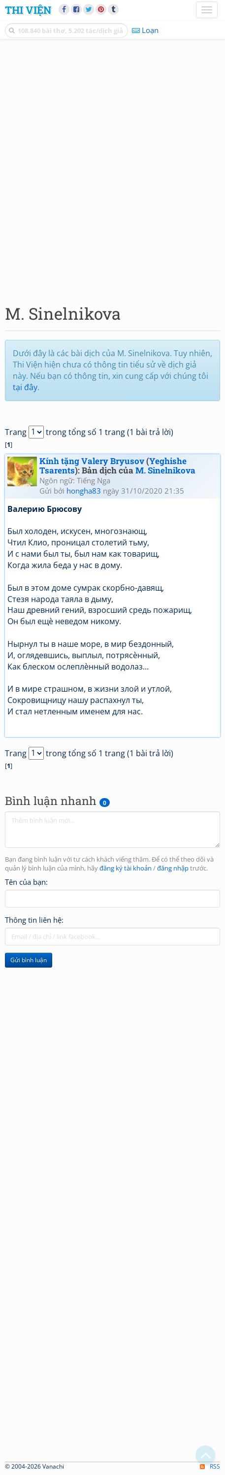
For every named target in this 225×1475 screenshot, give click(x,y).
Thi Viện (28, 10)
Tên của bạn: (26, 882)
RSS (210, 1466)
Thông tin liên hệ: (34, 920)
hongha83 (83, 491)
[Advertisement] (112, 169)
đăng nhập (173, 868)
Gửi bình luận (28, 960)
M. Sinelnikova (165, 470)
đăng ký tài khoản (125, 868)
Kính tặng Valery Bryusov (91, 461)
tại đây (25, 387)
